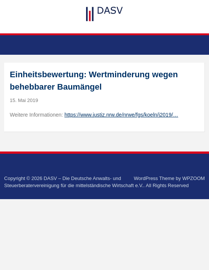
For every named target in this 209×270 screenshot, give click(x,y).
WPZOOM (193, 178)
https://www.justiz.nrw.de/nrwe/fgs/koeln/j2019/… (121, 115)
